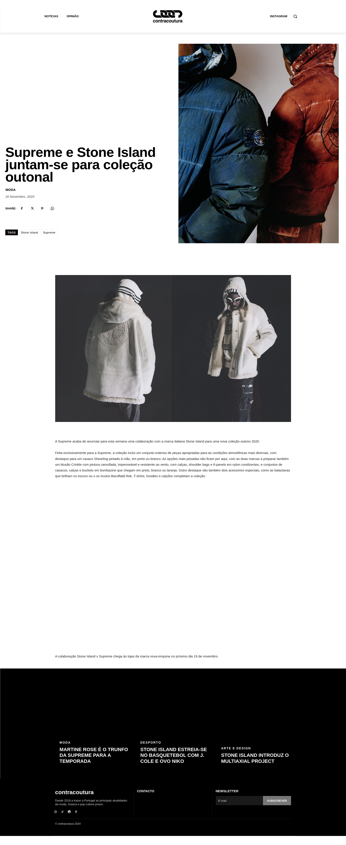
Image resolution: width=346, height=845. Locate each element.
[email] (239, 809)
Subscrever (277, 809)
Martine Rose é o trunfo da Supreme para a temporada (94, 764)
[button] (295, 16)
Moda (11, 198)
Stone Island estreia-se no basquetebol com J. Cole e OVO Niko (173, 764)
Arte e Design (236, 757)
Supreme (49, 241)
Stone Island (29, 241)
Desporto (150, 751)
